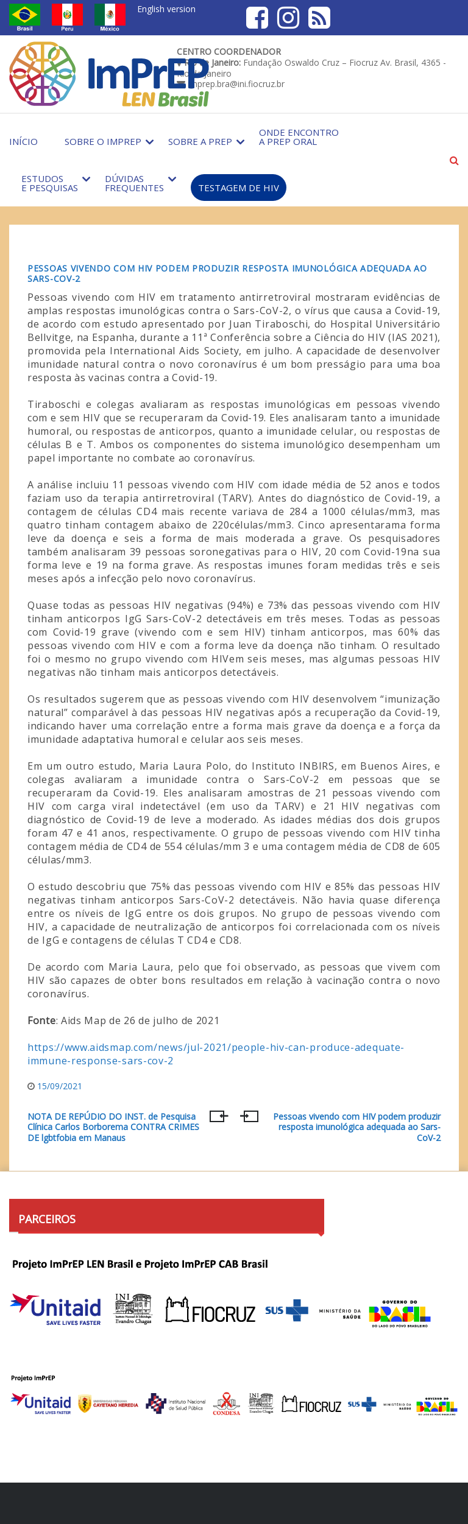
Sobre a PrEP (200, 141)
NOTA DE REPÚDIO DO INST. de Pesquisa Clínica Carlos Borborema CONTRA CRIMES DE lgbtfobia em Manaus (113, 1127)
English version (166, 9)
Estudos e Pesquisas (49, 183)
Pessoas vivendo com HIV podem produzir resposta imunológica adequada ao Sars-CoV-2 (227, 273)
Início (23, 141)
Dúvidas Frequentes (134, 183)
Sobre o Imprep (103, 141)
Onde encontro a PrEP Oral (299, 136)
